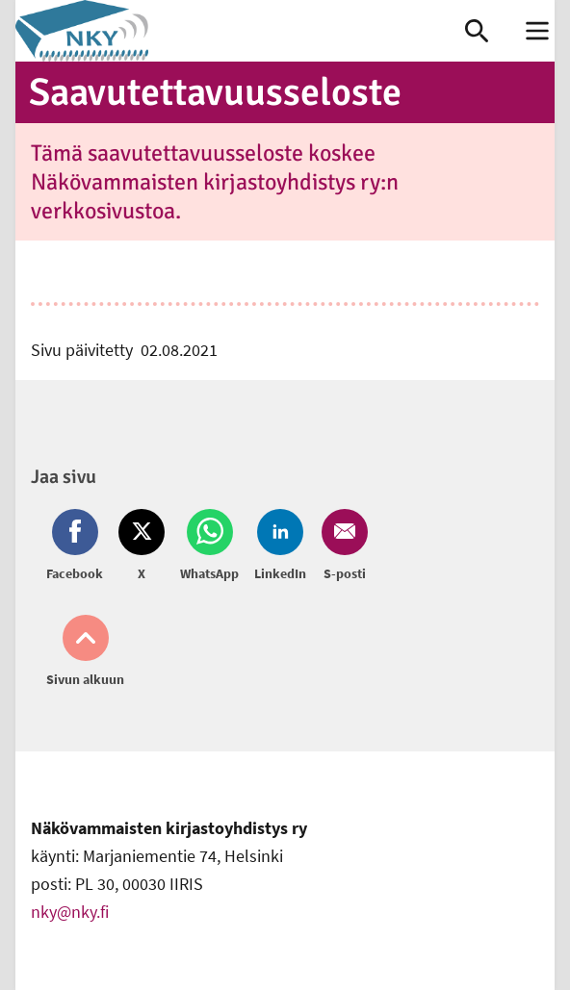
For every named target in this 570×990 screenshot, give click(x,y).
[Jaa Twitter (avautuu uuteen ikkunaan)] (141, 546)
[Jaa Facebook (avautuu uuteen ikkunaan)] (78, 546)
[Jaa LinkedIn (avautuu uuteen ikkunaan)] (280, 546)
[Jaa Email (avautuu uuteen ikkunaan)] (341, 546)
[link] (240, 31)
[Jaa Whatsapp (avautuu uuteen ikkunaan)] (209, 546)
